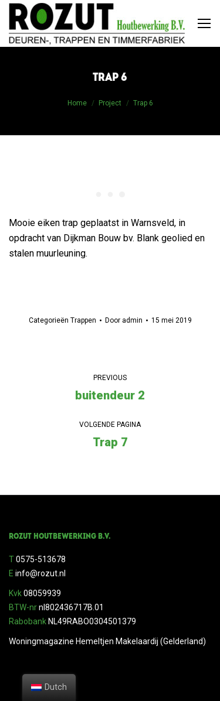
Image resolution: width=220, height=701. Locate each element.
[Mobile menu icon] (204, 23)
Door (124, 320)
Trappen (83, 320)
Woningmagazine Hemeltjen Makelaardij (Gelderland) (107, 641)
